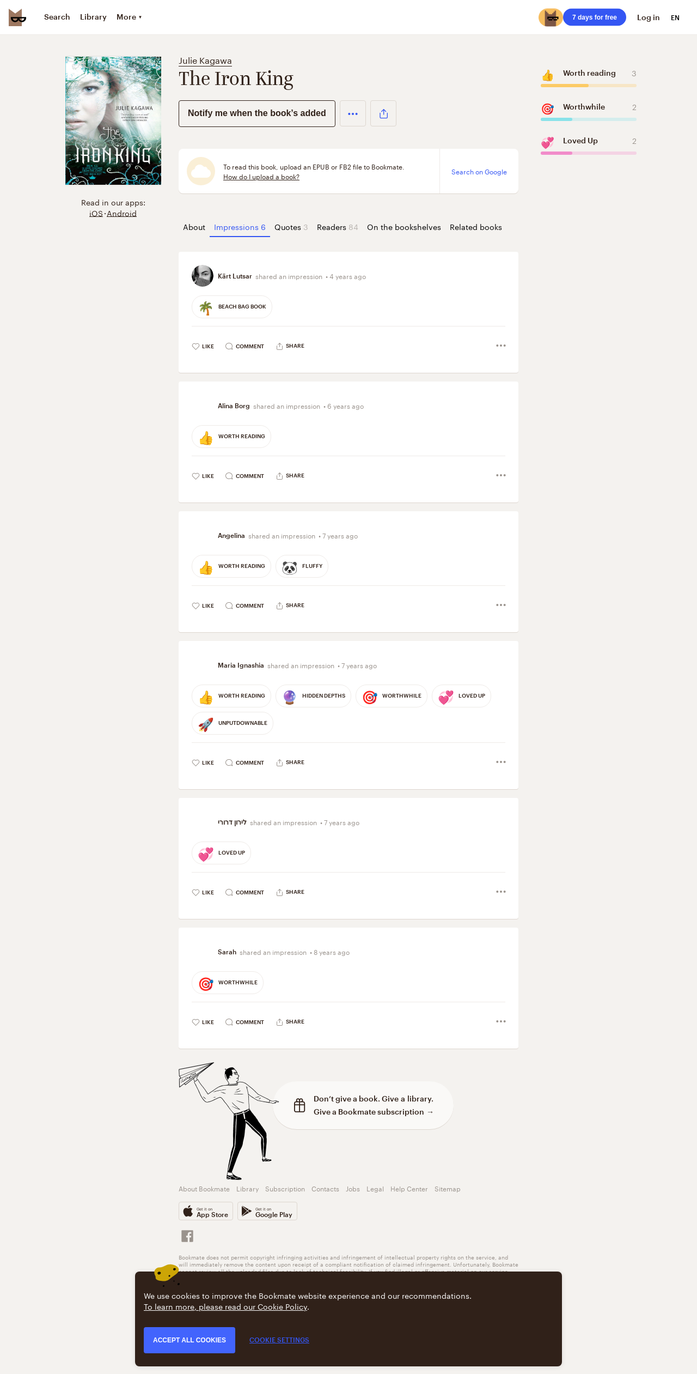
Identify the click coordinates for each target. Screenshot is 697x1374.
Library (247, 1188)
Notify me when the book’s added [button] (257, 113)
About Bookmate (204, 1188)
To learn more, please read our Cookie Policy (225, 1306)
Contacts (325, 1188)
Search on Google (479, 171)
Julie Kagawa (205, 59)
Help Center (409, 1188)
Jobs (353, 1188)
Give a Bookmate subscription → (374, 1111)
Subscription (285, 1188)
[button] (353, 113)
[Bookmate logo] (17, 17)
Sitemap (448, 1188)
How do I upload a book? (261, 176)
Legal (375, 1188)
